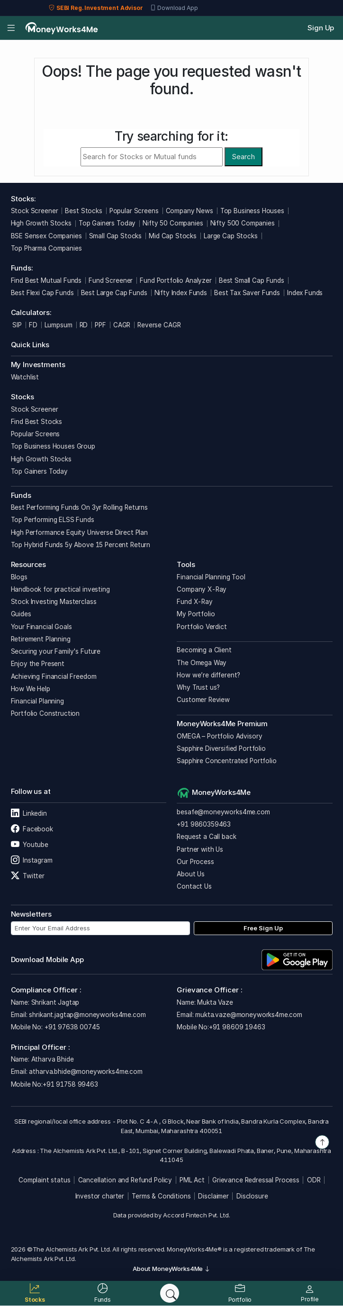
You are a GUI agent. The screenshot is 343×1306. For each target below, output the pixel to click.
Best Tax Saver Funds (247, 293)
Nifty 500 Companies (242, 223)
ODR (314, 1180)
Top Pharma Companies (46, 248)
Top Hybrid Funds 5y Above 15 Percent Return (81, 545)
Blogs (19, 577)
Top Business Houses (252, 211)
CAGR (121, 325)
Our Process (195, 861)
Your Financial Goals (41, 626)
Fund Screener (111, 280)
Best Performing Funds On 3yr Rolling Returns (79, 507)
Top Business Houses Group (53, 446)
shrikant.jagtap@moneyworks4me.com (87, 1014)
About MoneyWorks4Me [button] (171, 1268)
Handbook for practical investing (60, 589)
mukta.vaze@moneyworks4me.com (248, 1014)
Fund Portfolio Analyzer (176, 280)
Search (243, 156)
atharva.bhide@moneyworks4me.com (85, 1071)
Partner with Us (200, 849)
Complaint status (44, 1180)
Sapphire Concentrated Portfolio (226, 761)
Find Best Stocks (37, 421)
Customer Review (203, 699)
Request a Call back (206, 836)
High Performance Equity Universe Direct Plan (79, 532)
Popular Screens (134, 211)
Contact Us (194, 886)
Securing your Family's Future (56, 651)
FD (33, 325)
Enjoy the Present (37, 663)
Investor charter (100, 1196)
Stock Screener (34, 211)
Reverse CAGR (159, 325)
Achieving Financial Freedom (54, 676)
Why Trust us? (198, 687)
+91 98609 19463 (237, 1027)
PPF (100, 325)
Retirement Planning (41, 639)
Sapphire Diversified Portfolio (221, 748)
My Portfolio (196, 614)
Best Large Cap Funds (114, 293)
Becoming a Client (204, 650)
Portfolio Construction (45, 713)
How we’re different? (208, 675)
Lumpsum (58, 325)
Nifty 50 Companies (173, 223)
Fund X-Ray (195, 601)
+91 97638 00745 (71, 1027)
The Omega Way (201, 663)
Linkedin (29, 813)
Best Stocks (83, 211)
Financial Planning (37, 701)
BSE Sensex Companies (46, 236)
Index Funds (305, 293)
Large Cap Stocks (231, 236)
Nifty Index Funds (180, 293)
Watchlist (25, 377)
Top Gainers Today (107, 223)
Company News (189, 211)
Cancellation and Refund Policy (125, 1180)
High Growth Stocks (41, 223)
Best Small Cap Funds (251, 280)
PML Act (192, 1180)
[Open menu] (11, 28)
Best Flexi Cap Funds (42, 293)
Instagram (32, 860)
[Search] (169, 1293)
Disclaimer (213, 1196)
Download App (174, 8)
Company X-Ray (201, 589)
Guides (21, 614)
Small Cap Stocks (115, 236)
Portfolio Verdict (201, 626)
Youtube (29, 844)
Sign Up (320, 27)
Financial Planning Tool (211, 577)
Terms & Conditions (161, 1196)
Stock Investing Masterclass (54, 601)
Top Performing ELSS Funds (52, 519)
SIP (16, 325)
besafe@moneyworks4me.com (223, 812)
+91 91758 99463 (70, 1084)
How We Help (30, 689)
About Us (191, 874)
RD (84, 325)
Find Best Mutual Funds (46, 280)
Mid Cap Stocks (173, 236)
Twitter (28, 876)
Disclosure (252, 1196)
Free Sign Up (263, 928)
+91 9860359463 (204, 824)
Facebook (32, 829)
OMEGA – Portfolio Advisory (219, 736)
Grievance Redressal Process (255, 1180)
